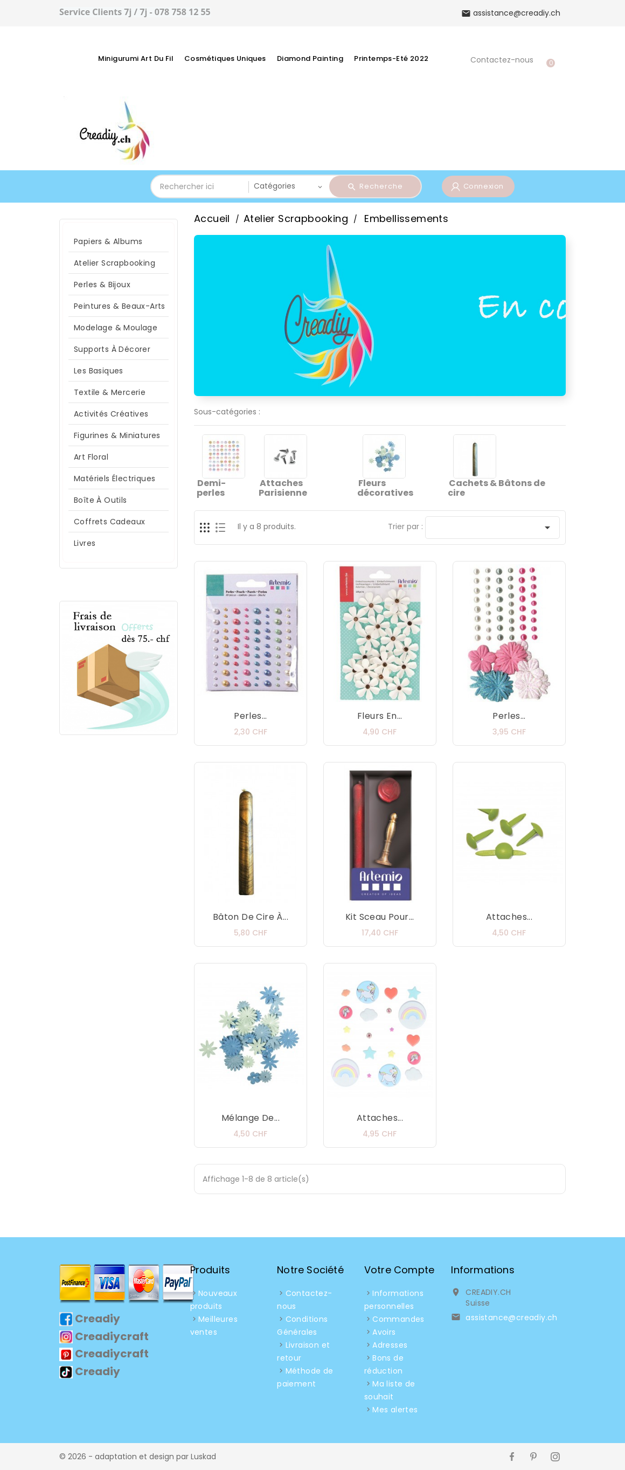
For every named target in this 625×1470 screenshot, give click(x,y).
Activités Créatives (111, 413)
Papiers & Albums (108, 241)
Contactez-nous (501, 59)
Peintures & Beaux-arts (119, 306)
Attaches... (509, 917)
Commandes (398, 1319)
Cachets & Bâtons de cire (496, 488)
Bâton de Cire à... (250, 917)
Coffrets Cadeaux (109, 521)
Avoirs (383, 1332)
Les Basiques (98, 370)
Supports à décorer (112, 349)
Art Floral (91, 457)
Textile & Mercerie (109, 392)
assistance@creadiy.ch (511, 1317)
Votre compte (399, 1270)
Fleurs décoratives (385, 488)
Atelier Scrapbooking (114, 263)
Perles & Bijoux (102, 284)
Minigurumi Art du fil (135, 58)
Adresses (389, 1345)
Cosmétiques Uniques (225, 58)
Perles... (250, 716)
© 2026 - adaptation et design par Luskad (137, 1456)
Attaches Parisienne (283, 488)
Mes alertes (395, 1409)
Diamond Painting (310, 58)
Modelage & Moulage (115, 327)
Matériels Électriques (114, 478)
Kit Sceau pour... (379, 917)
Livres (84, 543)
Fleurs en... (379, 716)
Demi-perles (211, 488)
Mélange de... (250, 1118)
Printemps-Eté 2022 (391, 58)
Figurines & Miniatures (117, 435)
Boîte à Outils (100, 500)
